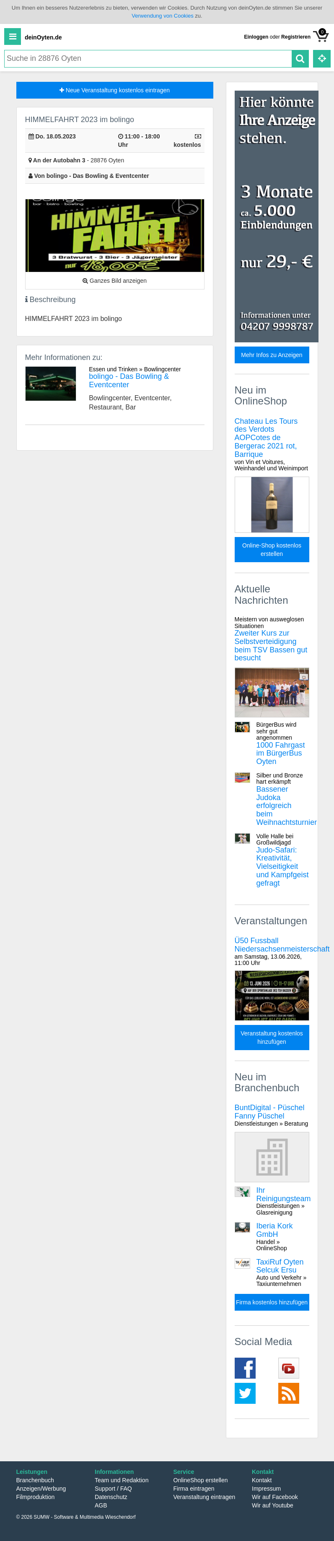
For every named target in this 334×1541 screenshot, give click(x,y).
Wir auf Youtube (272, 1505)
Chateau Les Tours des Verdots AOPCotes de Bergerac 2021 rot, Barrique (272, 444)
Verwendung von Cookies (162, 16)
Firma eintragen (194, 1488)
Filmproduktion (35, 1497)
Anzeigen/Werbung (41, 1488)
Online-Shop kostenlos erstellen (271, 549)
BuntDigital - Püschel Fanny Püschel (272, 1115)
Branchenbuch (35, 1480)
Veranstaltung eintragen (204, 1497)
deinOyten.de (43, 37)
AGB (101, 1505)
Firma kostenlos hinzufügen (272, 1302)
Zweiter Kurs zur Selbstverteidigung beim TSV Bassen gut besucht (272, 639)
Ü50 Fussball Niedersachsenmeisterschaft (282, 951)
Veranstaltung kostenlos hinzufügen (272, 1037)
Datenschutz (111, 1497)
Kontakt (262, 1480)
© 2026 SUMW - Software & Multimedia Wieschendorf (76, 1517)
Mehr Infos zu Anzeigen (271, 355)
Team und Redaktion (121, 1480)
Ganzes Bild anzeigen (115, 280)
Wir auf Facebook (275, 1497)
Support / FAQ (113, 1488)
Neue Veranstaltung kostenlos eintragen (115, 90)
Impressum (266, 1488)
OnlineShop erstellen (200, 1480)
